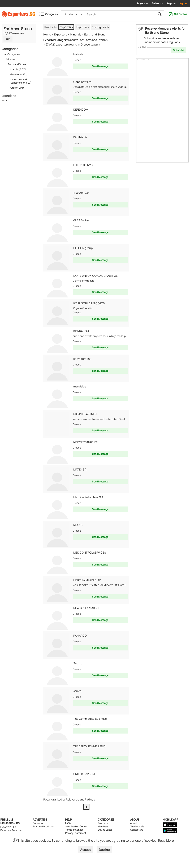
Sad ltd (78, 663)
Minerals (10, 59)
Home (47, 34)
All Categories (12, 54)
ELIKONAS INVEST (84, 165)
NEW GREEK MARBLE (86, 608)
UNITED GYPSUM (84, 774)
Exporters (66, 27)
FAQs (68, 823)
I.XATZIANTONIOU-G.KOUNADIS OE (95, 276)
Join (8, 38)
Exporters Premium (10, 830)
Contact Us (136, 829)
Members (103, 826)
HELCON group (83, 248)
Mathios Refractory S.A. (88, 497)
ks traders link (82, 359)
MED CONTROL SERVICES (89, 552)
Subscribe (178, 50)
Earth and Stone (94, 34)
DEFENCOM (80, 109)
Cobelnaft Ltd (82, 82)
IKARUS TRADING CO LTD (89, 303)
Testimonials (137, 826)
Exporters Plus (8, 827)
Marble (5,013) (18, 69)
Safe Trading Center (76, 826)
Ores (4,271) (17, 87)
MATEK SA (79, 469)
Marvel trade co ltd (85, 442)
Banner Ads (39, 823)
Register (171, 3)
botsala (78, 54)
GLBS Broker (81, 220)
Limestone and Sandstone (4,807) (20, 81)
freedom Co (81, 192)
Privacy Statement (75, 833)
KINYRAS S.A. (81, 331)
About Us (135, 823)
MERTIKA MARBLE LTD (87, 580)
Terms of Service (74, 829)
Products (50, 27)
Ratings (90, 799)
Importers (82, 27)
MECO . (78, 525)
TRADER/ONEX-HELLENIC (89, 746)
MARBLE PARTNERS (85, 414)
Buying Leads (100, 27)
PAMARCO (80, 635)
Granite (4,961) (19, 74)
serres (77, 691)
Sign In (183, 3)
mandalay (79, 386)
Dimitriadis (80, 137)
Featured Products (43, 826)
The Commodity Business (90, 719)
